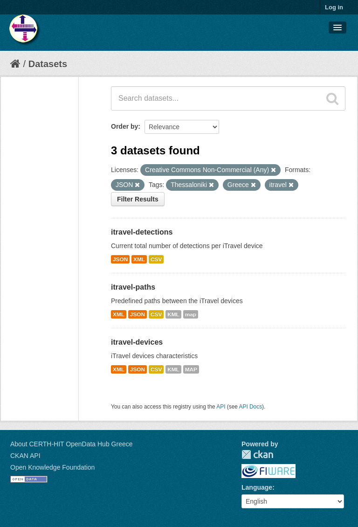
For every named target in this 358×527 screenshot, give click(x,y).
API (220, 406)
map (190, 314)
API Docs (250, 406)
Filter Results (137, 199)
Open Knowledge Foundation (52, 467)
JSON (120, 259)
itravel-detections (141, 232)
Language (256, 487)
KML (173, 314)
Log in (334, 7)
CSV (156, 259)
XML (139, 259)
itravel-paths (133, 287)
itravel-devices (137, 342)
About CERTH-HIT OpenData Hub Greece (71, 444)
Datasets (47, 64)
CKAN (257, 454)
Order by (124, 126)
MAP (191, 369)
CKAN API (25, 455)
